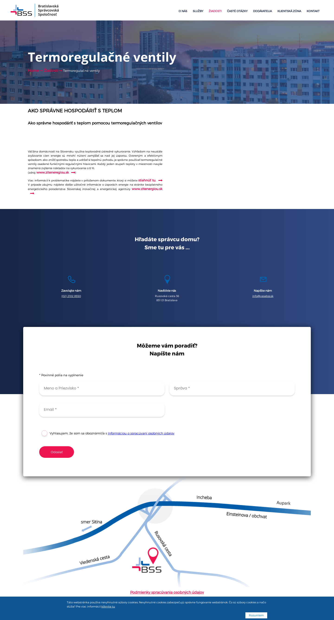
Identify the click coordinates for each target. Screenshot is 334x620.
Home (33, 70)
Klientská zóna (289, 11)
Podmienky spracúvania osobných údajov (167, 592)
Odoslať (57, 452)
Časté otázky (237, 11)
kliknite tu (108, 606)
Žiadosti (215, 11)
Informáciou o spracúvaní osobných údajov (141, 433)
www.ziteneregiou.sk (52, 172)
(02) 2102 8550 (71, 296)
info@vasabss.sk (262, 296)
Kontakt (313, 11)
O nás (183, 11)
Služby (198, 11)
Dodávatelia (262, 11)
